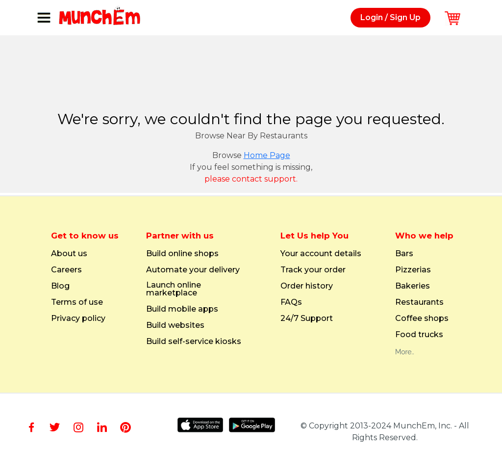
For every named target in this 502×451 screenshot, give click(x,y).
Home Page (267, 155)
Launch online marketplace (173, 289)
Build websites (175, 325)
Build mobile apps (182, 309)
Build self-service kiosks (193, 341)
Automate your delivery (193, 270)
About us (69, 254)
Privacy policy (78, 318)
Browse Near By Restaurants (251, 135)
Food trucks (419, 335)
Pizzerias (413, 270)
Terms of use (77, 302)
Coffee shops (422, 318)
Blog (60, 286)
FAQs (291, 302)
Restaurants (419, 302)
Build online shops (182, 254)
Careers (66, 270)
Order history (306, 286)
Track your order (313, 270)
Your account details (320, 254)
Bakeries (412, 286)
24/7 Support (306, 318)
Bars (404, 254)
